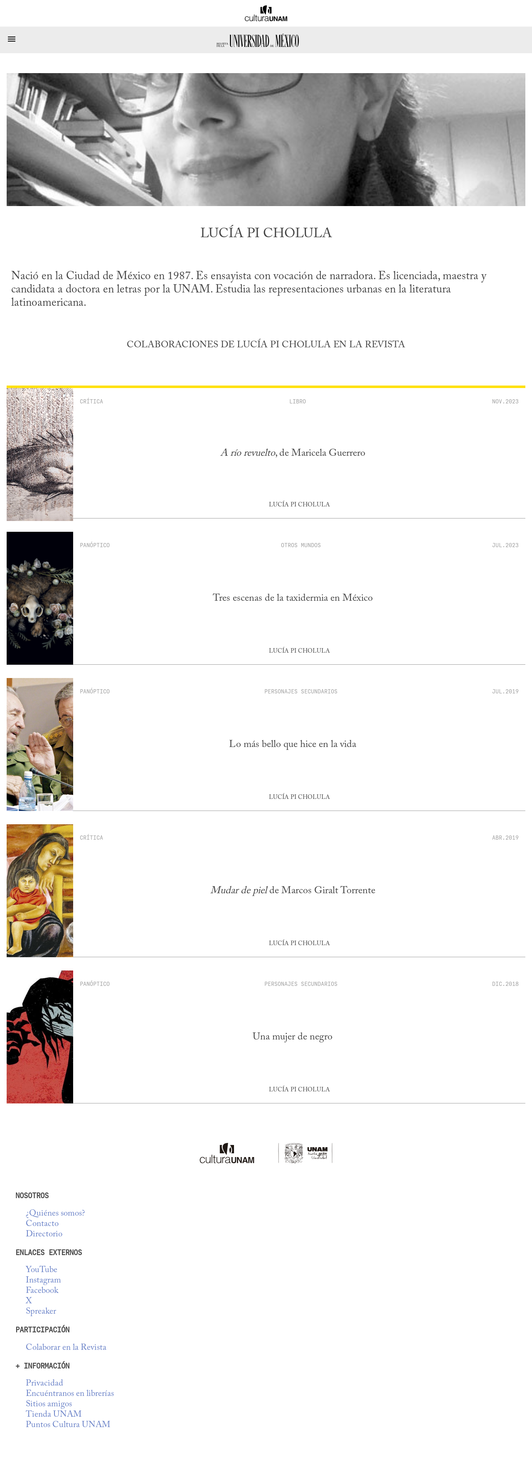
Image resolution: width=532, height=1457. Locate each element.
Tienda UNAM (53, 1414)
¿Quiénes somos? (55, 1213)
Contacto (42, 1224)
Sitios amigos (49, 1404)
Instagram (43, 1280)
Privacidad (44, 1383)
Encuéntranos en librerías (70, 1394)
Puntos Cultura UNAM (68, 1425)
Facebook (42, 1291)
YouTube (41, 1270)
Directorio (44, 1234)
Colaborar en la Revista (66, 1348)
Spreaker (41, 1311)
